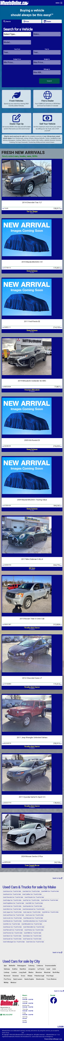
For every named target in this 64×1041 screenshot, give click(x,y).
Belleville (12, 965)
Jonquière (31, 969)
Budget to (47, 61)
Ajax (5, 965)
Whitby (6, 982)
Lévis (54, 969)
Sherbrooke (40, 979)
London (14, 972)
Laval (48, 969)
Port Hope (49, 976)
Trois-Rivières (51, 979)
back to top (57, 878)
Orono (23, 976)
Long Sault (22, 972)
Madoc (31, 972)
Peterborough (39, 976)
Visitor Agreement (15, 1032)
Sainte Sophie (29, 979)
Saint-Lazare (17, 979)
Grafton (14, 969)
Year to (47, 51)
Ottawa (30, 976)
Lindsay (6, 972)
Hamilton (23, 969)
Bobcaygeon (21, 965)
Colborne (40, 965)
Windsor (13, 982)
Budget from (17, 61)
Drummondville (50, 965)
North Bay (56, 972)
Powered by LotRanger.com (53, 1039)
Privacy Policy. (28, 1032)
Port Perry (7, 979)
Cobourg (31, 965)
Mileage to (47, 72)
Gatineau (7, 969)
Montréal (47, 972)
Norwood (7, 976)
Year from (17, 51)
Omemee (15, 976)
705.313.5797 (7, 1015)
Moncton (39, 972)
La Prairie (41, 969)
